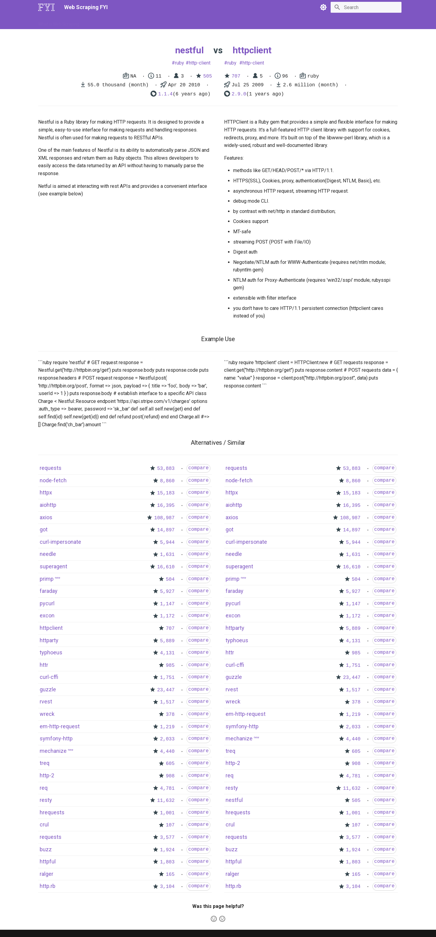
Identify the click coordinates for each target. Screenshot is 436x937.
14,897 (166, 530)
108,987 (164, 518)
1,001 (167, 813)
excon (47, 615)
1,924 (167, 850)
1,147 (167, 604)
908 (170, 776)
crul (44, 824)
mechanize (53, 751)
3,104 (167, 886)
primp (47, 579)
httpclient (252, 50)
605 (170, 763)
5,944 (167, 542)
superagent (53, 566)
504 (170, 579)
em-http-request (60, 726)
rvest (46, 701)
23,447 (166, 690)
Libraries (177, 22)
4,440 (167, 751)
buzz (46, 849)
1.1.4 (165, 94)
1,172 (167, 616)
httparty (49, 640)
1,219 (167, 727)
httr (44, 665)
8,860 (167, 481)
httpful (48, 861)
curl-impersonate (60, 542)
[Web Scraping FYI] (46, 7)
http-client (199, 63)
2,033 (167, 739)
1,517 (167, 702)
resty (46, 800)
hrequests (52, 812)
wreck (47, 714)
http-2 (47, 775)
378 (170, 714)
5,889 (167, 641)
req (44, 788)
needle (48, 554)
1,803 (167, 862)
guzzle (48, 689)
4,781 (167, 788)
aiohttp (48, 505)
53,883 (166, 468)
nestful (189, 50)
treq (44, 763)
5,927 (167, 591)
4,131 (167, 653)
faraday (49, 591)
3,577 (167, 837)
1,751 (167, 677)
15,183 (166, 493)
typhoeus (51, 652)
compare (198, 468)
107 (170, 825)
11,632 (166, 800)
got (44, 529)
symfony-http (56, 738)
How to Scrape (100, 22)
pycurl (47, 603)
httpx (46, 492)
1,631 (167, 554)
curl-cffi (49, 677)
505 (207, 76)
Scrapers (201, 22)
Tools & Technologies (142, 22)
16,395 (166, 505)
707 (236, 76)
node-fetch (53, 480)
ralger (46, 874)
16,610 (166, 567)
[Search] (366, 7)
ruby (179, 63)
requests (50, 468)
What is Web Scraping (58, 22)
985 (170, 665)
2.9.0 (239, 94)
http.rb (47, 886)
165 (170, 874)
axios (46, 517)
